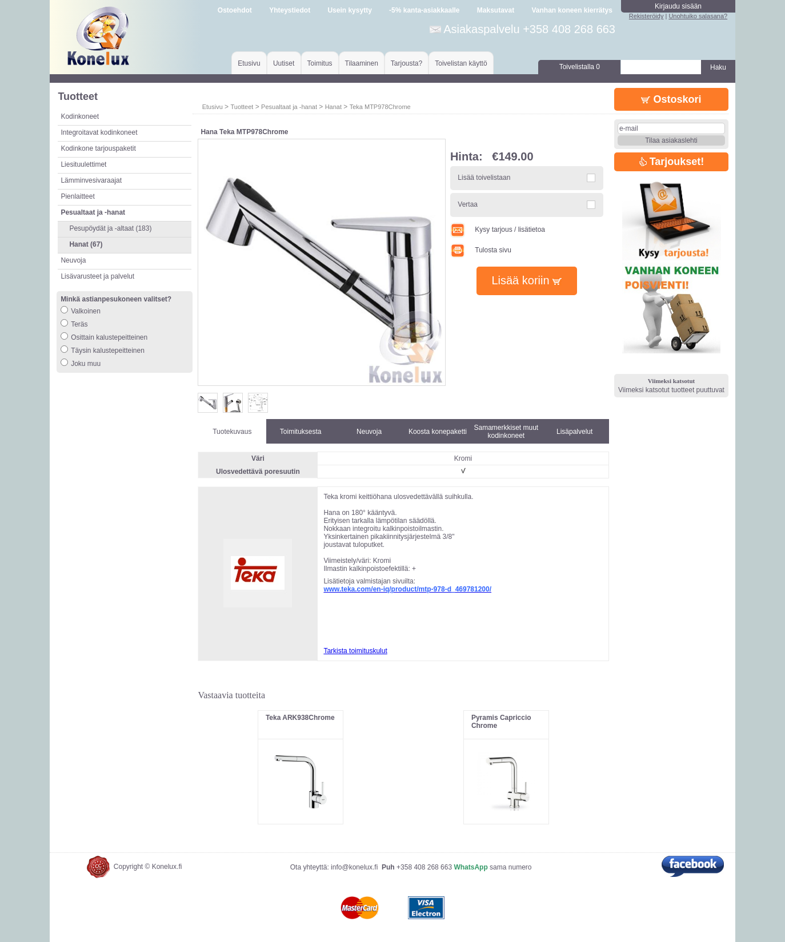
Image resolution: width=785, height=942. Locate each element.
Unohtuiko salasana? (697, 16)
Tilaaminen (361, 63)
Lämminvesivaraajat (91, 180)
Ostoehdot (235, 10)
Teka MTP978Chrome (380, 106)
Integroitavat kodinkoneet (99, 132)
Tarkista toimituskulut (355, 651)
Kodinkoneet (80, 116)
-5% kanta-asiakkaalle (424, 10)
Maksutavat (495, 10)
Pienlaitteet (77, 196)
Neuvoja (73, 260)
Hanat (333, 106)
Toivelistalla (579, 67)
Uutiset (283, 63)
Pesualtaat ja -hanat (289, 106)
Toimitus (320, 63)
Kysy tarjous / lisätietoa (497, 230)
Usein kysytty (349, 10)
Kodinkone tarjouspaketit (98, 148)
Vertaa (468, 204)
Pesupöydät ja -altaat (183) (110, 228)
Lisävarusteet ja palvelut (97, 276)
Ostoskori (671, 99)
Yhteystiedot (289, 10)
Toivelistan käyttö (461, 63)
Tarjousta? (406, 63)
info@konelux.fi (354, 867)
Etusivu (249, 63)
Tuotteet (241, 106)
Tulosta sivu (480, 250)
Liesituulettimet (83, 164)
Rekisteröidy (646, 16)
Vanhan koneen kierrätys (571, 10)
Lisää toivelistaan (484, 178)
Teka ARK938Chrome (300, 718)
